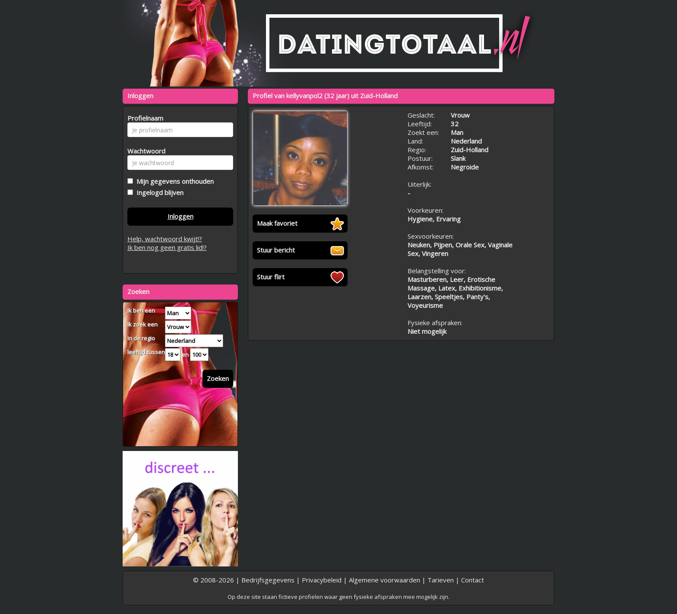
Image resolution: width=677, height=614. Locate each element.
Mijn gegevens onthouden (173, 181)
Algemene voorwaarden (384, 580)
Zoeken (218, 378)
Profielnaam (144, 118)
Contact (472, 580)
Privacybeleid (322, 580)
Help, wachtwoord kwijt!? (164, 238)
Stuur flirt (271, 276)
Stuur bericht (276, 250)
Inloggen (180, 216)
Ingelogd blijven (158, 192)
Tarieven (440, 580)
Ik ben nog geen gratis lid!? (167, 247)
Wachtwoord (144, 151)
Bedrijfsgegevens (267, 580)
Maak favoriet (277, 223)
